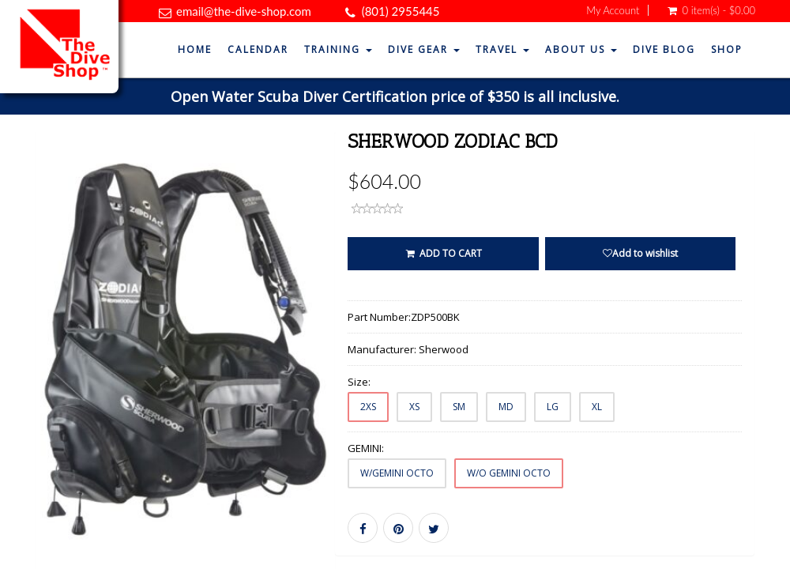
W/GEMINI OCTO (397, 473)
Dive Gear (424, 49)
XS (414, 406)
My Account (612, 10)
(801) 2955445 (401, 11)
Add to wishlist (640, 253)
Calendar (258, 49)
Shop (727, 49)
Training (338, 49)
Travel (502, 49)
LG (553, 406)
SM (459, 406)
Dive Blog (664, 49)
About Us (581, 49)
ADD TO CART (442, 253)
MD (506, 406)
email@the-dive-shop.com (243, 11)
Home (195, 49)
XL (597, 406)
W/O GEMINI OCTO (509, 473)
